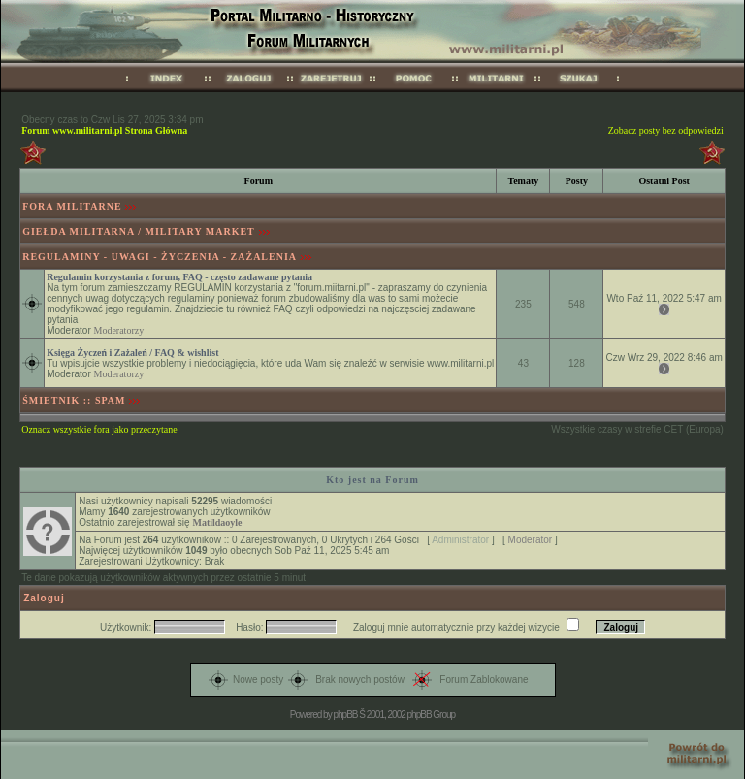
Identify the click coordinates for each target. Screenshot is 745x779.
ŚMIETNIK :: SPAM (73, 400)
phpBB (345, 714)
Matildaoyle (217, 522)
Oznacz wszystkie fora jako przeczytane (99, 429)
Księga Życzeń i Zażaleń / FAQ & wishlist (132, 352)
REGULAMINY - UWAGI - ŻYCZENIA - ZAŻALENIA (159, 256)
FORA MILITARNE (71, 206)
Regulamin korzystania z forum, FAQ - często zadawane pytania (179, 277)
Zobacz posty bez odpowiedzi (666, 130)
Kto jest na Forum (372, 479)
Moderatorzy (119, 330)
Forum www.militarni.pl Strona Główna (104, 130)
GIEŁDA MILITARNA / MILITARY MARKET (138, 231)
